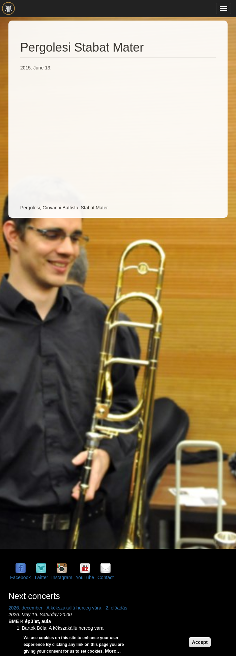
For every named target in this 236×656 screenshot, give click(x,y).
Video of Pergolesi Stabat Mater (128, 137)
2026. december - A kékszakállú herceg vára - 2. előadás (67, 607)
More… (113, 651)
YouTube (85, 577)
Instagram (61, 577)
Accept (200, 642)
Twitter (41, 577)
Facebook (20, 577)
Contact (105, 577)
